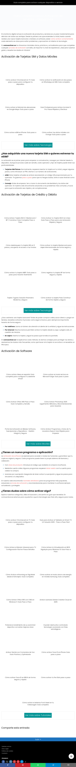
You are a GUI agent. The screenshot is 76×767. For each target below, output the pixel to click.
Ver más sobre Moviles (38, 443)
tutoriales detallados (31, 481)
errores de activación (19, 483)
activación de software (12, 456)
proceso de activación (17, 48)
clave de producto (15, 465)
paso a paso (27, 177)
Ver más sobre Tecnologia (38, 145)
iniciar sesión (51, 468)
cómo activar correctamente (62, 39)
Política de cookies (7, 751)
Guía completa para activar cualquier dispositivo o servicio (38, 2)
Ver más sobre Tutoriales (38, 715)
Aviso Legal (5, 749)
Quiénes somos (6, 746)
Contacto (4, 753)
